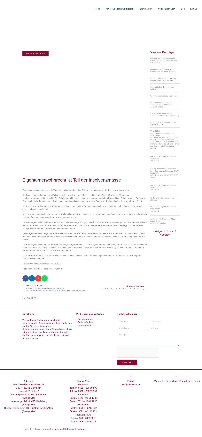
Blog (183, 9)
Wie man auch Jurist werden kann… (164, 96)
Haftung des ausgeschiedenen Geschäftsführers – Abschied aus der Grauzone (163, 60)
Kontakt (193, 9)
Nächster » (165, 235)
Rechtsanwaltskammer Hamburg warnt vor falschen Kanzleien (163, 79)
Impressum (57, 429)
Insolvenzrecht (145, 9)
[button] (25, 278)
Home (97, 9)
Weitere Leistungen (166, 9)
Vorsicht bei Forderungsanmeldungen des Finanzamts (165, 139)
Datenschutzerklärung (75, 429)
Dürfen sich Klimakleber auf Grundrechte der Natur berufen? (163, 70)
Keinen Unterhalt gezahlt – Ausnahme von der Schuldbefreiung (164, 114)
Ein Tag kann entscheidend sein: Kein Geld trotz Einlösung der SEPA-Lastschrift (164, 171)
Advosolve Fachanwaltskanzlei (119, 9)
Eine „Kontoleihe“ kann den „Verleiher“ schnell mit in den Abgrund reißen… (161, 104)
